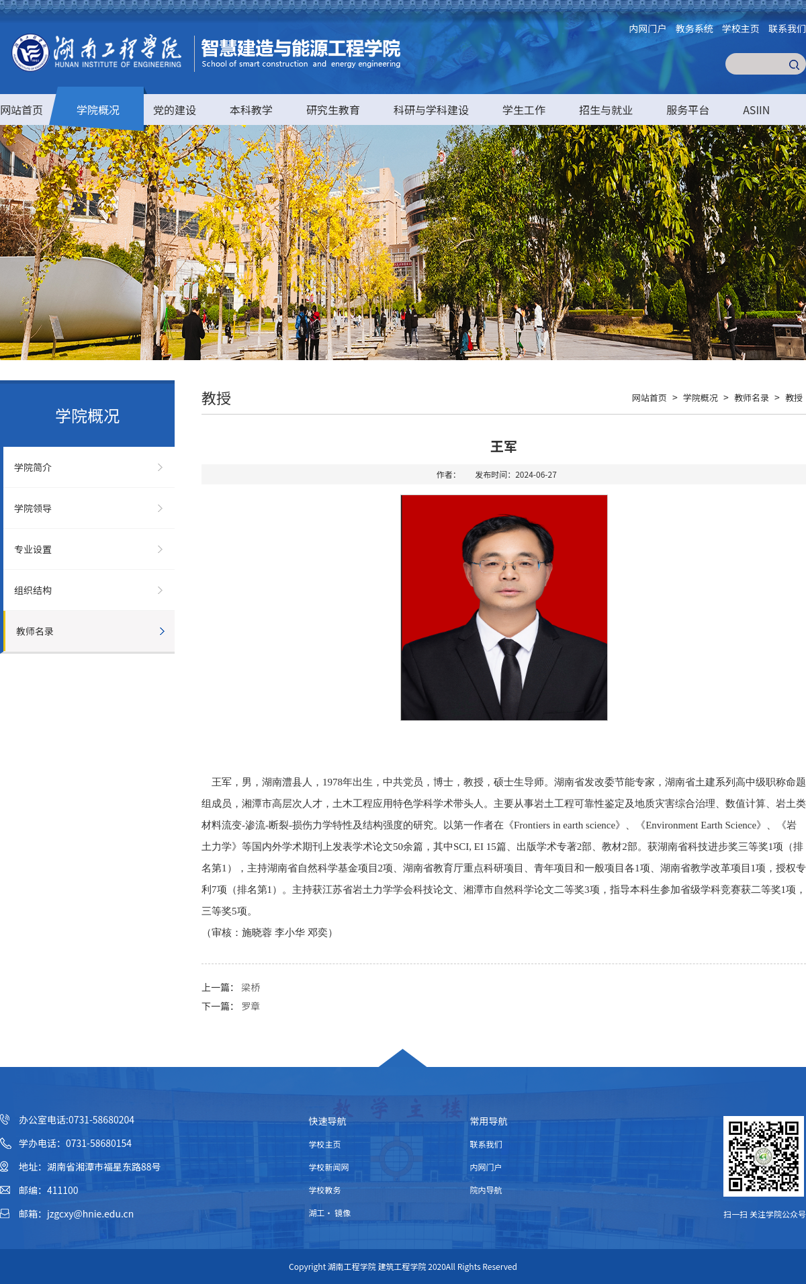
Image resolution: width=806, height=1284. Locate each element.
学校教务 (325, 1189)
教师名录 (35, 631)
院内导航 (486, 1189)
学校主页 (741, 28)
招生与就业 (606, 109)
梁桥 (250, 987)
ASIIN (756, 109)
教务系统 (694, 28)
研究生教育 (333, 109)
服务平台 (687, 109)
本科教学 (251, 109)
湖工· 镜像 (330, 1212)
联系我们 (787, 28)
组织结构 (33, 590)
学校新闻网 (329, 1166)
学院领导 (33, 508)
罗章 (250, 1006)
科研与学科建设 (431, 109)
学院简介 (33, 467)
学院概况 (98, 109)
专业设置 (33, 549)
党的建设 (174, 109)
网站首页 (21, 109)
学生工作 (523, 109)
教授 (794, 397)
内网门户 (648, 28)
